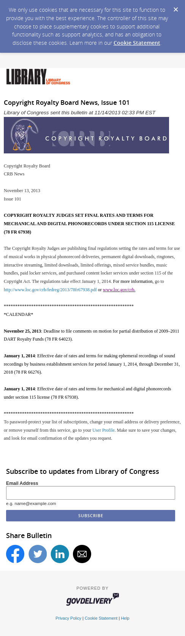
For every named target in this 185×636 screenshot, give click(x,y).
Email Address (22, 483)
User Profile (103, 430)
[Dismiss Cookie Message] (175, 7)
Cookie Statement (137, 42)
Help (125, 618)
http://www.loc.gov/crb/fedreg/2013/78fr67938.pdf (50, 289)
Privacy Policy (68, 618)
